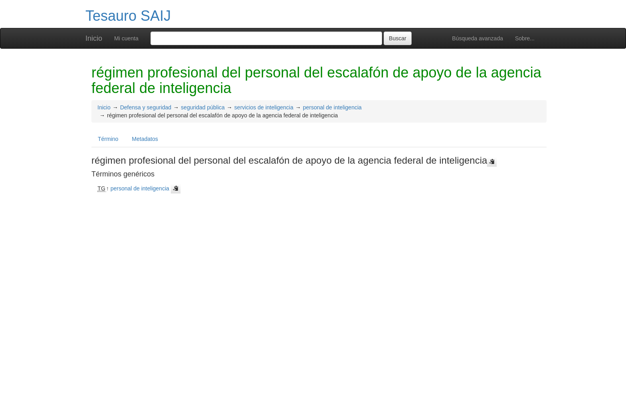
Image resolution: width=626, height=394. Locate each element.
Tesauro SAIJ (128, 16)
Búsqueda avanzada (477, 38)
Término (108, 139)
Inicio (93, 38)
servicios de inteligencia (263, 107)
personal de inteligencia (332, 107)
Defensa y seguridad (145, 107)
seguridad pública (203, 107)
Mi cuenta (126, 38)
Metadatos (145, 139)
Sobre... (525, 38)
